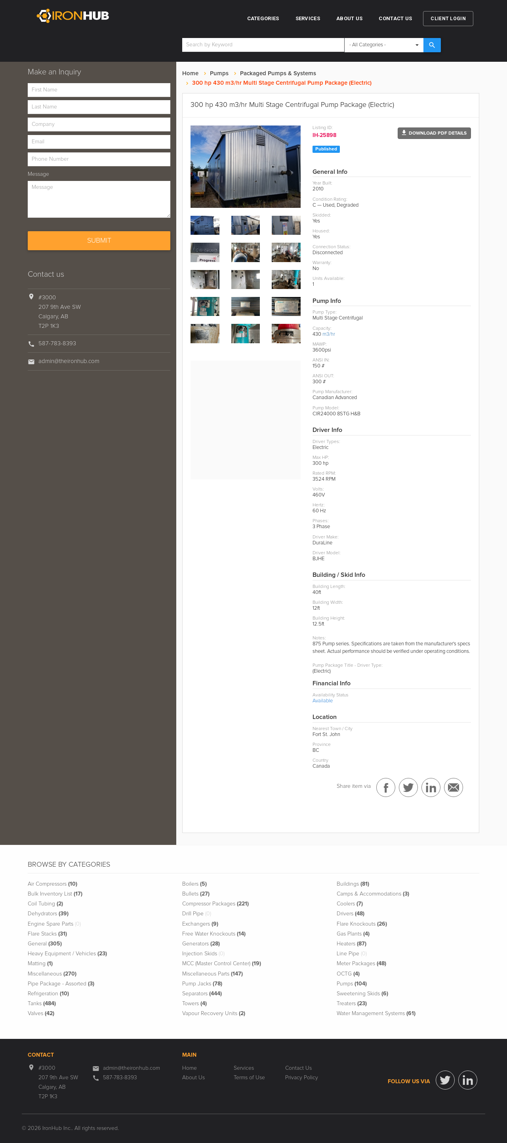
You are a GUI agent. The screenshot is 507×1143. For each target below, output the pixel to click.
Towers (194, 1003)
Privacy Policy (301, 1077)
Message (38, 174)
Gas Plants (353, 934)
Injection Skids (203, 954)
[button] (434, 133)
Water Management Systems (376, 1013)
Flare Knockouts (362, 924)
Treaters (352, 1003)
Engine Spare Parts (54, 924)
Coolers (350, 904)
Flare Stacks (47, 934)
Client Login (448, 18)
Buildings (353, 884)
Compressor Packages (215, 904)
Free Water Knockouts (214, 934)
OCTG (348, 974)
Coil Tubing (45, 904)
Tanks (42, 1003)
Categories (263, 18)
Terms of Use (249, 1077)
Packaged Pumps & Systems (278, 73)
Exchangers (200, 924)
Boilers (194, 884)
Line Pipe (352, 954)
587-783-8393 (57, 343)
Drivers (350, 914)
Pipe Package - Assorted (61, 984)
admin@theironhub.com (68, 361)
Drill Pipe (196, 914)
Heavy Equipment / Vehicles (67, 954)
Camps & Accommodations (373, 894)
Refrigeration (48, 994)
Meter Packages (361, 963)
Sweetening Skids (362, 994)
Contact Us (395, 18)
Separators (202, 994)
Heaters (351, 944)
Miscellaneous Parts (212, 974)
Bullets (196, 894)
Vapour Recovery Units (213, 1013)
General (45, 944)
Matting (40, 963)
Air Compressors (52, 884)
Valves (41, 1013)
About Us (349, 18)
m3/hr (328, 334)
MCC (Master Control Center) (221, 963)
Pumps (219, 73)
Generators (201, 944)
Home (190, 73)
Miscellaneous (52, 974)
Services (307, 18)
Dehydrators (48, 914)
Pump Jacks (202, 984)
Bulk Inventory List (55, 894)
